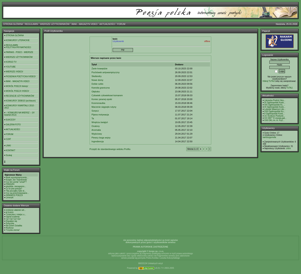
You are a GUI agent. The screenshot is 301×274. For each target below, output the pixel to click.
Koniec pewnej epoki (102, 99)
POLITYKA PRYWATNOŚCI (18, 47)
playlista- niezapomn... (16, 186)
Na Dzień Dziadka (14, 225)
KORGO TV (11, 62)
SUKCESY (11, 120)
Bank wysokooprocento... (17, 177)
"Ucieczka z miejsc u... (16, 214)
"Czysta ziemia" (13, 230)
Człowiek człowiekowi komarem (107, 95)
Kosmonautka (98, 103)
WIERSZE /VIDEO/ (14, 72)
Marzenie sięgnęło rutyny (104, 107)
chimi (288, 148)
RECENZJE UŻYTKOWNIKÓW (20, 96)
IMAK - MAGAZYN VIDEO (84, 24)
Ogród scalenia (12, 217)
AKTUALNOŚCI (107, 24)
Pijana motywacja (100, 114)
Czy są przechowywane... (17, 193)
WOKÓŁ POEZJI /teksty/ (17, 86)
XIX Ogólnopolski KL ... (274, 105)
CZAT (8, 139)
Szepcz (95, 111)
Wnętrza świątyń (100, 122)
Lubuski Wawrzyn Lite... (275, 109)
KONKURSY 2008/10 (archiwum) (21, 101)
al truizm (10, 212)
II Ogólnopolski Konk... (274, 114)
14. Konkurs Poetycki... (274, 116)
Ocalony (96, 126)
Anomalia (96, 130)
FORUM (121, 24)
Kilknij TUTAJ (269, 81)
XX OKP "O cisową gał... (275, 118)
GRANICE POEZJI (14, 195)
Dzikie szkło (97, 84)
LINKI (8, 145)
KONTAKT (10, 150)
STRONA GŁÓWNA (13, 24)
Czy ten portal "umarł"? (16, 182)
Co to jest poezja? (14, 189)
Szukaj (9, 155)
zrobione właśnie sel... (16, 210)
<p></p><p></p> (13, 219)
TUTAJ (289, 88)
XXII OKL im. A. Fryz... (274, 120)
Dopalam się (11, 221)
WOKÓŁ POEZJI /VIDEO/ (17, 91)
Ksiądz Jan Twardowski (16, 180)
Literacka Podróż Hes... (274, 100)
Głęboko (96, 91)
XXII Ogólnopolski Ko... (274, 111)
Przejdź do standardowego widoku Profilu (110, 149)
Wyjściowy (97, 134)
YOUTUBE (11, 67)
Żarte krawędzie (99, 68)
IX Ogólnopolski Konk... (274, 102)
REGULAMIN (31, 24)
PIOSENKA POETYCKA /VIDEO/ (21, 76)
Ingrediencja (98, 141)
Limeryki (9, 197)
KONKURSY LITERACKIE (18, 40)
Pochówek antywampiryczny (106, 72)
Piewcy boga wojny (101, 137)
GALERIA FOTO (13, 124)
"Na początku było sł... (16, 191)
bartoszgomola (269, 137)
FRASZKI (10, 184)
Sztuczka (10, 223)
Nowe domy (97, 80)
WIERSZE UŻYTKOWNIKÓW (55, 24)
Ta (93, 118)
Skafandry (97, 76)
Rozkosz (10, 228)
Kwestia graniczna (101, 87)
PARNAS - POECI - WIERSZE (19, 52)
